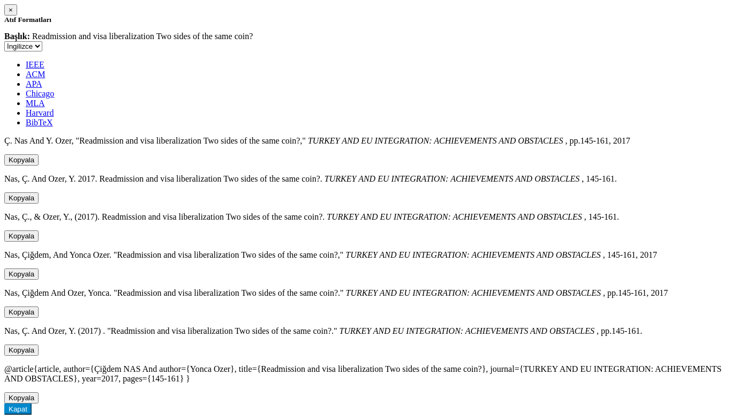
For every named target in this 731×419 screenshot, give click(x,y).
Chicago (40, 93)
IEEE (35, 64)
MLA (35, 103)
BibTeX (39, 122)
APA (34, 83)
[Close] (10, 10)
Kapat (18, 409)
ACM (35, 74)
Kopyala (21, 160)
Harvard (40, 112)
